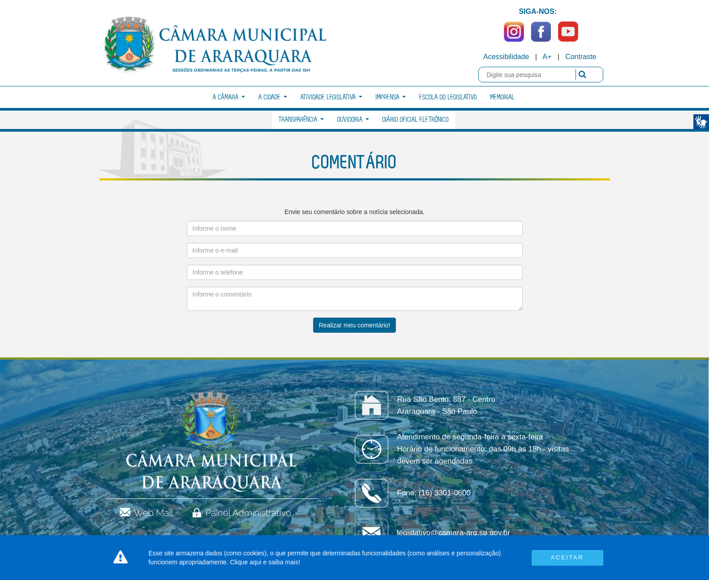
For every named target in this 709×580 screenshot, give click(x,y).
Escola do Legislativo (448, 97)
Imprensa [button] (391, 97)
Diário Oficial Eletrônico (415, 119)
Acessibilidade (506, 56)
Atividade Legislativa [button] (331, 97)
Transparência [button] (301, 119)
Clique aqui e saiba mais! (265, 562)
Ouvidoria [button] (353, 119)
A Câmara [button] (229, 97)
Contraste (580, 56)
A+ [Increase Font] (546, 56)
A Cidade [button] (272, 97)
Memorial (502, 97)
